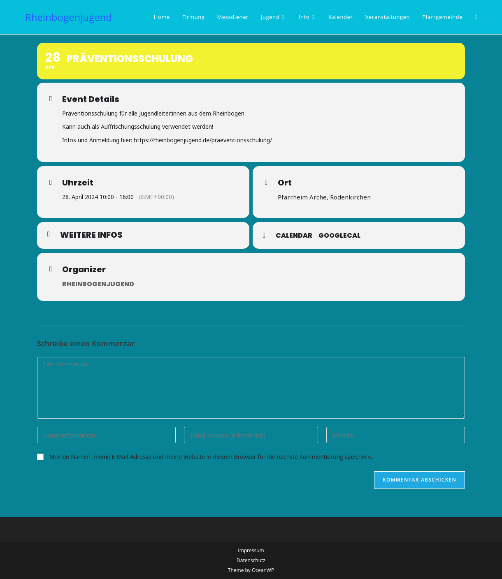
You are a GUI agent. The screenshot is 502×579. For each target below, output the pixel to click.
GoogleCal (339, 236)
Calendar (294, 236)
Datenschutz (251, 560)
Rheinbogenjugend (68, 17)
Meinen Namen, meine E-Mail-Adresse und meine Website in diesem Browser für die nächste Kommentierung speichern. (211, 457)
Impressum (251, 550)
